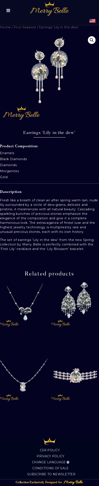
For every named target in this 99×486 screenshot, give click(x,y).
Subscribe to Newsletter (51, 474)
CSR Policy (50, 450)
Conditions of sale (50, 468)
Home (5, 27)
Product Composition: (19, 146)
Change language (50, 462)
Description (11, 192)
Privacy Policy (50, 456)
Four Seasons (25, 27)
